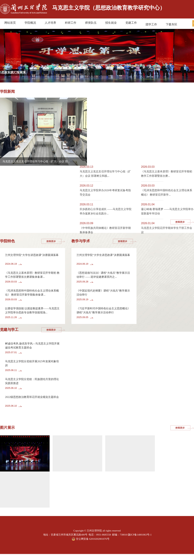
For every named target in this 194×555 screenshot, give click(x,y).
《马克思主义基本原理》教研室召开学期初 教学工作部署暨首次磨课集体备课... (32, 274)
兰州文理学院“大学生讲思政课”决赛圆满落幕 (32, 255)
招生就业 (111, 22)
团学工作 (151, 24)
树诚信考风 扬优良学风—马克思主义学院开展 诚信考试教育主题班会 (32, 345)
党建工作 (131, 22)
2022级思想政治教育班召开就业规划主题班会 (32, 397)
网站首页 (10, 22)
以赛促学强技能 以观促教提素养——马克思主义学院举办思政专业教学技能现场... (32, 310)
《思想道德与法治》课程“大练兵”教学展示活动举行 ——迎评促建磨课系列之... (103, 274)
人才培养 (50, 22)
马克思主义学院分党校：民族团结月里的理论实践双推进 (32, 381)
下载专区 (171, 24)
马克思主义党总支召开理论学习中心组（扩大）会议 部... (36, 161)
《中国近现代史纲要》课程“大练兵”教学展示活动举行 (103, 292)
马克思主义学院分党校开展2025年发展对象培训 (32, 363)
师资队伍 (90, 22)
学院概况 (30, 22)
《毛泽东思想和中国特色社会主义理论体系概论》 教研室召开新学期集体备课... (32, 292)
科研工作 (70, 22)
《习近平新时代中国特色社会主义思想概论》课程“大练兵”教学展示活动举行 (103, 310)
